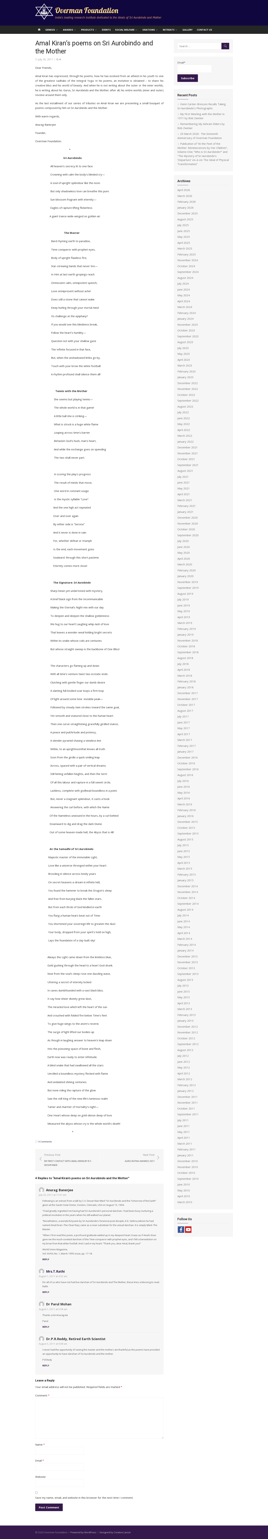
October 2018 (186, 646)
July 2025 (183, 225)
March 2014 (184, 938)
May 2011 (183, 1132)
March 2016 (184, 804)
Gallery (187, 29)
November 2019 (187, 582)
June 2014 (183, 921)
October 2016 (186, 763)
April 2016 (183, 798)
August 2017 (185, 710)
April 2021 (183, 494)
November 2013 (187, 962)
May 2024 (183, 295)
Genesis (50, 29)
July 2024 (183, 283)
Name (40, 1444)
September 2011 (188, 1114)
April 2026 (183, 190)
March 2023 (184, 365)
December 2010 (187, 1161)
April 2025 (183, 242)
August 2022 (185, 406)
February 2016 (186, 810)
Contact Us (204, 29)
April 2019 (183, 617)
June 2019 (183, 605)
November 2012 (187, 1032)
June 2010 (183, 1184)
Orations (148, 29)
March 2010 (184, 1202)
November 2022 (187, 389)
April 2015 (183, 863)
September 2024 (188, 272)
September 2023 (188, 336)
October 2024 (186, 266)
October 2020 (186, 529)
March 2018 (184, 675)
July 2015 (183, 845)
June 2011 (183, 1126)
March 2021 (184, 500)
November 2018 (187, 640)
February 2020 (186, 570)
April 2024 (183, 301)
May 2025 (183, 236)
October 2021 (186, 459)
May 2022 (183, 424)
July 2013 (183, 985)
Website (40, 1477)
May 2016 (183, 792)
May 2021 (183, 488)
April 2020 (183, 558)
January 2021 (185, 512)
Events (106, 29)
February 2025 (186, 254)
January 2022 (185, 441)
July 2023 (183, 348)
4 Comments (45, 1141)
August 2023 (185, 342)
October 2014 (186, 898)
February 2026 (186, 201)
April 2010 (183, 1196)
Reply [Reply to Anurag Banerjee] (45, 1259)
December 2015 (187, 822)
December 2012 (187, 1026)
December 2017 (187, 693)
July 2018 (183, 664)
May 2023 (183, 354)
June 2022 (183, 418)
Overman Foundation (86, 10)
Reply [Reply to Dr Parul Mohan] (45, 1326)
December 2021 (187, 447)
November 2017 (187, 699)
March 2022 (184, 435)
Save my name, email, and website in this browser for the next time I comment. (84, 1497)
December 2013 (187, 956)
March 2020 (184, 564)
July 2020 (183, 541)
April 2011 (183, 1137)
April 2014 (183, 933)
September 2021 (188, 465)
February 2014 (186, 944)
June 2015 (183, 851)
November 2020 (187, 523)
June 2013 (183, 991)
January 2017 (185, 751)
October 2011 (186, 1108)
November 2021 (187, 453)
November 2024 (187, 260)
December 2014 (187, 886)
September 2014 (188, 903)
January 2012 (185, 1091)
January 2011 (185, 1155)
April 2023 (183, 359)
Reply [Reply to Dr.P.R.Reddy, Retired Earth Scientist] (45, 1365)
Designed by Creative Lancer (115, 1532)
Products (87, 29)
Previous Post (70, 1160)
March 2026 (184, 196)
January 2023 (185, 377)
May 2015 (183, 857)
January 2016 (185, 816)
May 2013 (183, 997)
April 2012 (183, 1073)
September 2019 (188, 588)
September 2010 (188, 1178)
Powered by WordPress (83, 1532)
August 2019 (185, 593)
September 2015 (188, 833)
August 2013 (185, 980)
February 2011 (186, 1149)
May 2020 (183, 552)
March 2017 (184, 740)
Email (39, 1460)
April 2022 (183, 430)
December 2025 (187, 213)
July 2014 (183, 915)
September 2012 (188, 1044)
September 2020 (188, 535)
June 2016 (183, 786)
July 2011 (183, 1120)
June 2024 (183, 289)
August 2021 (185, 470)
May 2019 (183, 611)
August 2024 (185, 278)
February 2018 (186, 681)
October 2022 (186, 395)
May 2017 (183, 728)
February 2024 (186, 313)
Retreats (169, 29)
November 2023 (187, 324)
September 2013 (188, 974)
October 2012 (186, 1038)
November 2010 (187, 1167)
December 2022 (187, 383)
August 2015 (185, 839)
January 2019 (185, 634)
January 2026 (185, 207)
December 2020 (187, 517)
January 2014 (185, 950)
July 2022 (183, 412)
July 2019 (183, 599)
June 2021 (183, 482)
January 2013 (185, 1020)
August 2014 (185, 909)
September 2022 (188, 400)
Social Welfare (124, 29)
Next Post (140, 1158)
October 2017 (186, 704)
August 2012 (185, 1050)
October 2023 (186, 330)
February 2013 (186, 1015)
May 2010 (183, 1190)
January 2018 (185, 687)
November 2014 (187, 892)
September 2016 (188, 769)
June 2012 (183, 1061)
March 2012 (184, 1079)
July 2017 (183, 716)
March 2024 (184, 307)
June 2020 (183, 547)
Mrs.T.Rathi (55, 1271)
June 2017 (183, 722)
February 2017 (186, 746)
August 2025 (185, 219)
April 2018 (183, 669)
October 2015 (186, 827)
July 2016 (183, 781)
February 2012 (186, 1085)
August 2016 (185, 775)
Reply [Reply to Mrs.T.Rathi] (45, 1292)
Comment (42, 1395)
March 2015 (184, 868)
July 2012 (183, 1056)
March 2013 (184, 1009)
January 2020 (185, 576)
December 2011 (187, 1097)
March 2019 (184, 623)
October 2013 (186, 968)
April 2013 (183, 1003)
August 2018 (185, 658)
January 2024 (185, 318)
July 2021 (183, 476)
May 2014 (183, 927)
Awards (68, 29)
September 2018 (188, 652)
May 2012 (183, 1067)
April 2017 (183, 734)
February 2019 (186, 629)
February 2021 (186, 506)
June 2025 (183, 231)
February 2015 (186, 874)
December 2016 (187, 757)
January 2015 (185, 880)
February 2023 (186, 371)
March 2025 (184, 248)
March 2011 (184, 1143)
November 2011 (187, 1102)
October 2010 (186, 1172)
